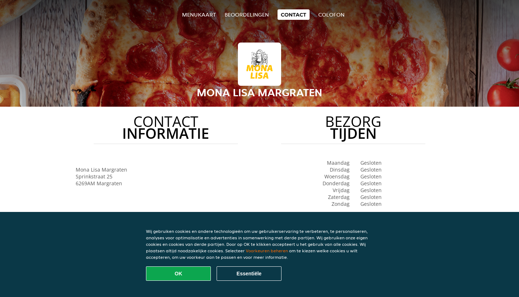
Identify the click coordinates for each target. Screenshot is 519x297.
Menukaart (199, 14)
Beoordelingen (247, 14)
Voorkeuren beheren (267, 250)
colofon (331, 14)
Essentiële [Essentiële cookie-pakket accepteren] (248, 273)
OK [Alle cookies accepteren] (178, 273)
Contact (293, 14)
